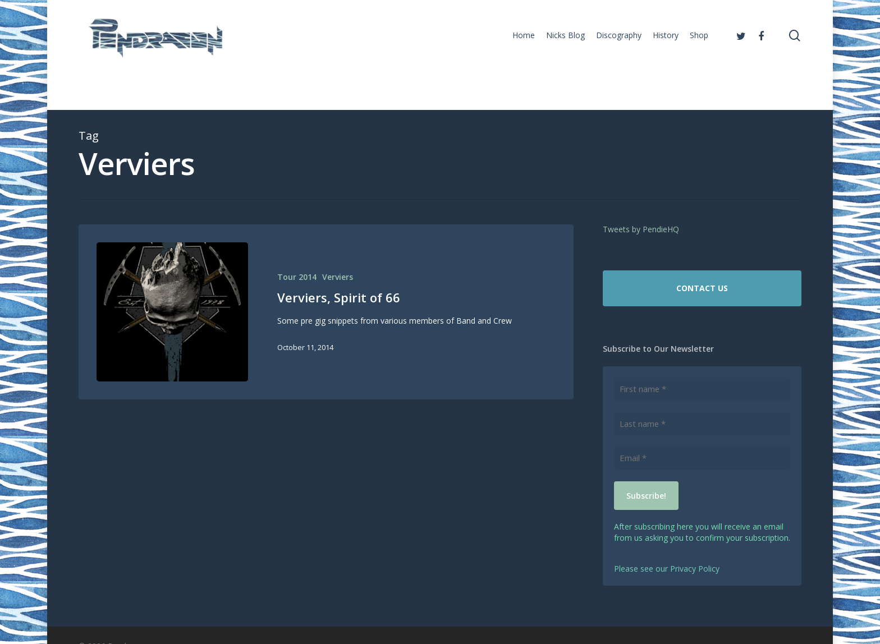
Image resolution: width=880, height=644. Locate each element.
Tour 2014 (297, 277)
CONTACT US (702, 288)
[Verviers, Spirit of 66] (172, 311)
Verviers (337, 277)
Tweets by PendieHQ (641, 229)
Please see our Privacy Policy (666, 567)
